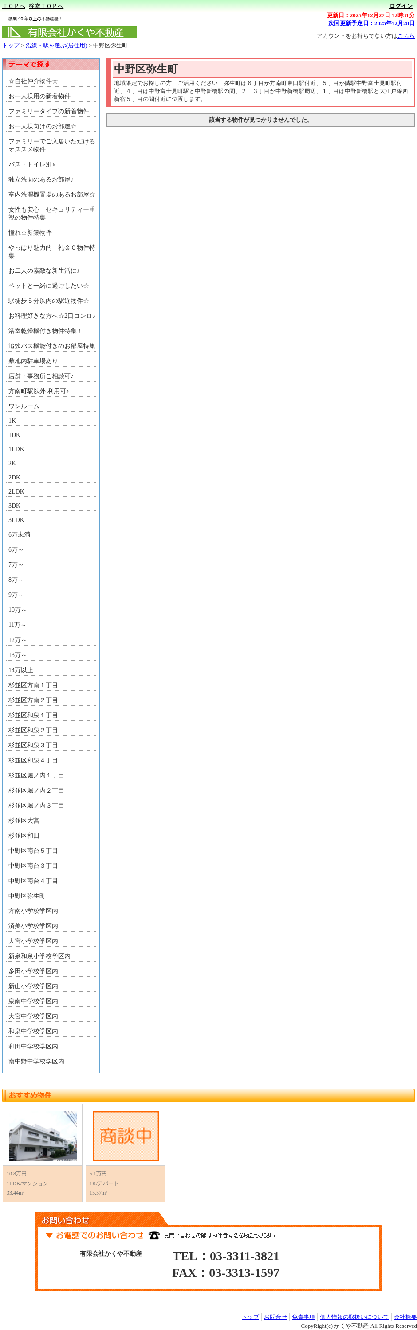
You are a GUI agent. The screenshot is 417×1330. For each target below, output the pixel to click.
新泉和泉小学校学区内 (39, 956)
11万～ (17, 625)
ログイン (401, 6)
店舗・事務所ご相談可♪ (41, 376)
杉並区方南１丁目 (33, 685)
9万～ (16, 595)
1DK (14, 435)
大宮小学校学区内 (33, 941)
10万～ (17, 610)
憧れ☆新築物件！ (33, 232)
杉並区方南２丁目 (33, 700)
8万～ (16, 579)
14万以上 (20, 670)
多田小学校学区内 (33, 971)
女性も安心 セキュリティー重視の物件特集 (51, 213)
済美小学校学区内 (33, 926)
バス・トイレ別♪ (31, 164)
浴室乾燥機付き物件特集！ (45, 331)
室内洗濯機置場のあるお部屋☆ (51, 194)
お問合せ (275, 1317)
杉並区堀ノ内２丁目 (36, 790)
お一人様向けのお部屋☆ (42, 126)
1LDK (16, 449)
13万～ (17, 655)
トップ (11, 45)
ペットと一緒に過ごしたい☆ (48, 285)
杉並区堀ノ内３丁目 (36, 805)
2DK (14, 477)
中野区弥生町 (110, 45)
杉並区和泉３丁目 (33, 745)
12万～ (17, 640)
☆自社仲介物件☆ (33, 81)
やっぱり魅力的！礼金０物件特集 (51, 251)
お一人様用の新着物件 (39, 96)
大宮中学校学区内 (33, 1016)
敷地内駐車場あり (33, 361)
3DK (14, 506)
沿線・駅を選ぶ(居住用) (56, 45)
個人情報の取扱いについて (354, 1317)
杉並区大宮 (23, 820)
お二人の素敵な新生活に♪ (44, 270)
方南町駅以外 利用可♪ (38, 391)
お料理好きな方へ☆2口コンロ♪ (51, 316)
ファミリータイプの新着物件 (48, 111)
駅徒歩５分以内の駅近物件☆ (48, 301)
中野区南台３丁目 (33, 865)
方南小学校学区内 (33, 911)
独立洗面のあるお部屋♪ (41, 179)
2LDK (16, 491)
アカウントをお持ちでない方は (366, 35)
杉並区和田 (23, 835)
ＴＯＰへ (13, 6)
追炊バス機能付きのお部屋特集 (51, 346)
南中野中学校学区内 (36, 1061)
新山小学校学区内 (33, 986)
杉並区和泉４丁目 (33, 760)
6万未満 (19, 534)
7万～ (16, 564)
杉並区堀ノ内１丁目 (36, 775)
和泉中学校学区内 (33, 1031)
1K (12, 421)
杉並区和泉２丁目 (33, 730)
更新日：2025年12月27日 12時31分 (371, 15)
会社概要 (405, 1317)
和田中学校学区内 (33, 1046)
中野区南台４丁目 (33, 881)
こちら (406, 35)
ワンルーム (23, 406)
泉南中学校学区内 (33, 1001)
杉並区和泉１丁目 (33, 715)
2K (12, 463)
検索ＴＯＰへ (46, 6)
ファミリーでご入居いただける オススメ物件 (52, 145)
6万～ (16, 549)
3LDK (16, 520)
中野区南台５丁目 (33, 850)
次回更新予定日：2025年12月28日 (371, 23)
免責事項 (303, 1317)
